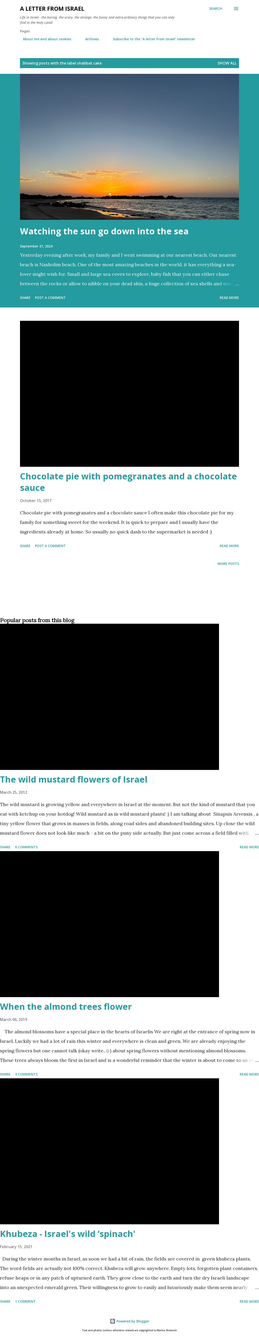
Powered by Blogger (129, 1321)
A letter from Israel (52, 8)
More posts (228, 563)
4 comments (26, 1074)
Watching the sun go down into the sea (104, 231)
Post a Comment (50, 297)
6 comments (26, 847)
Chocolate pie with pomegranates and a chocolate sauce (128, 481)
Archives (89, 39)
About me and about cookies (44, 39)
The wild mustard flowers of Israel (73, 779)
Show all (227, 63)
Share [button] (25, 297)
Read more (229, 297)
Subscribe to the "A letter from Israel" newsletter (151, 39)
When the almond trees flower (66, 1006)
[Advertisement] (128, 599)
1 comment (25, 1301)
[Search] (215, 8)
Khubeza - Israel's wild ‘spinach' (67, 1234)
